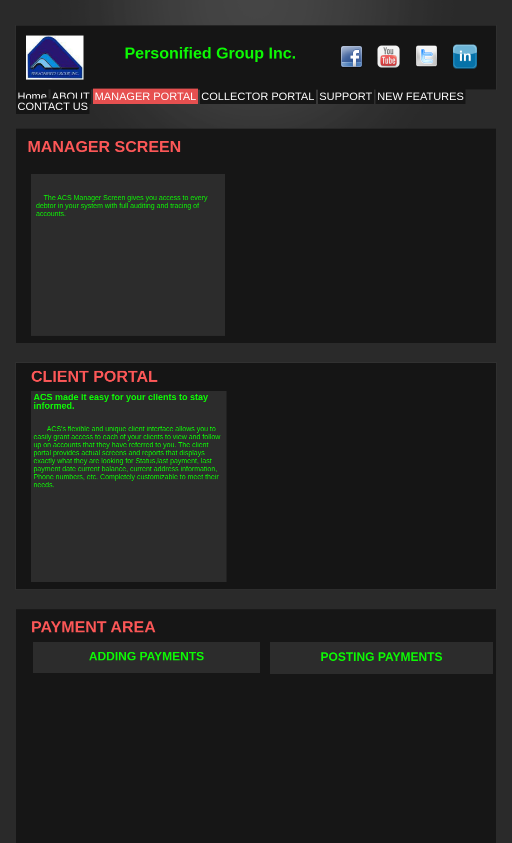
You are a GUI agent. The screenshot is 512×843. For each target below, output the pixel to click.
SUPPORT (346, 96)
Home (32, 96)
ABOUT (71, 96)
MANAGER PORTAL (145, 96)
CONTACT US (53, 106)
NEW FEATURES (420, 96)
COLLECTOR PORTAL (258, 96)
